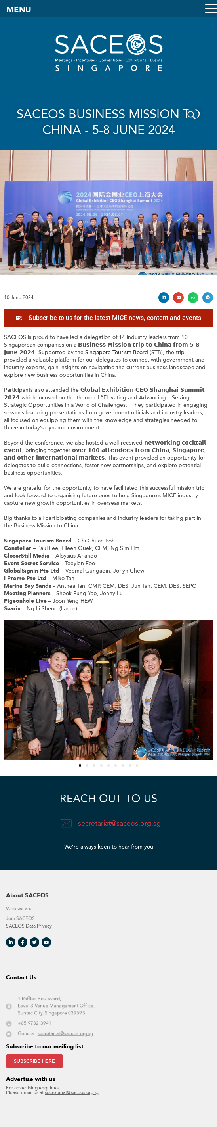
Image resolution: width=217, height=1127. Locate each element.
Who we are (19, 914)
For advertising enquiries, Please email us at (52, 1090)
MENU (18, 9)
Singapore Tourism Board (116, 352)
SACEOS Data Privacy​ (29, 926)
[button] (163, 297)
